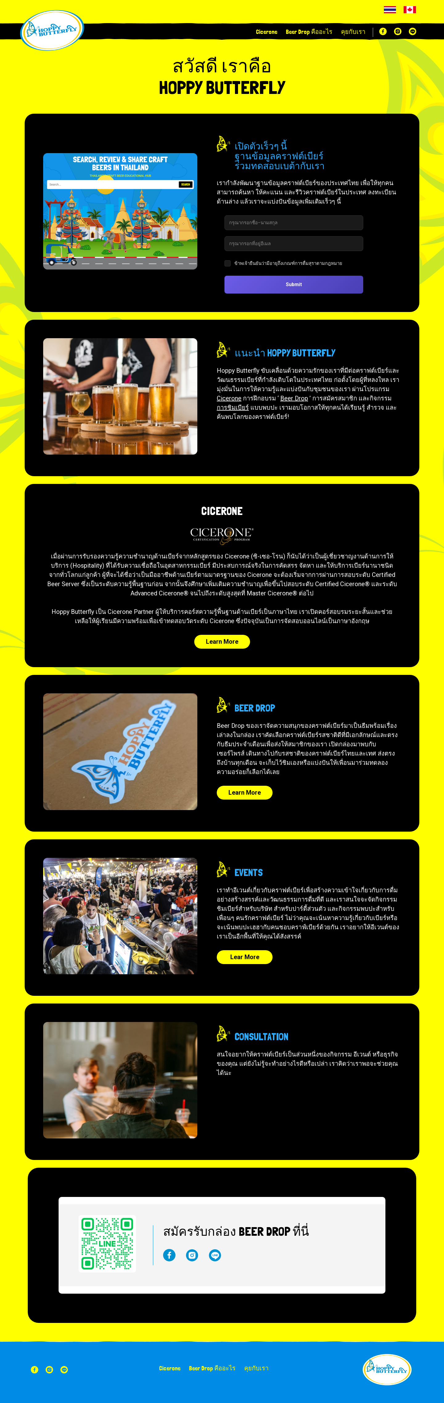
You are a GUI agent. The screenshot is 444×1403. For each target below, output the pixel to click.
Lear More (244, 957)
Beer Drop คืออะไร (309, 31)
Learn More (222, 641)
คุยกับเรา (353, 31)
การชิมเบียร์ (233, 407)
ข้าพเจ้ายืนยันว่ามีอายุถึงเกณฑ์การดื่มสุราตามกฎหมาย (288, 263)
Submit (294, 284)
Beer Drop (294, 398)
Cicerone (266, 31)
